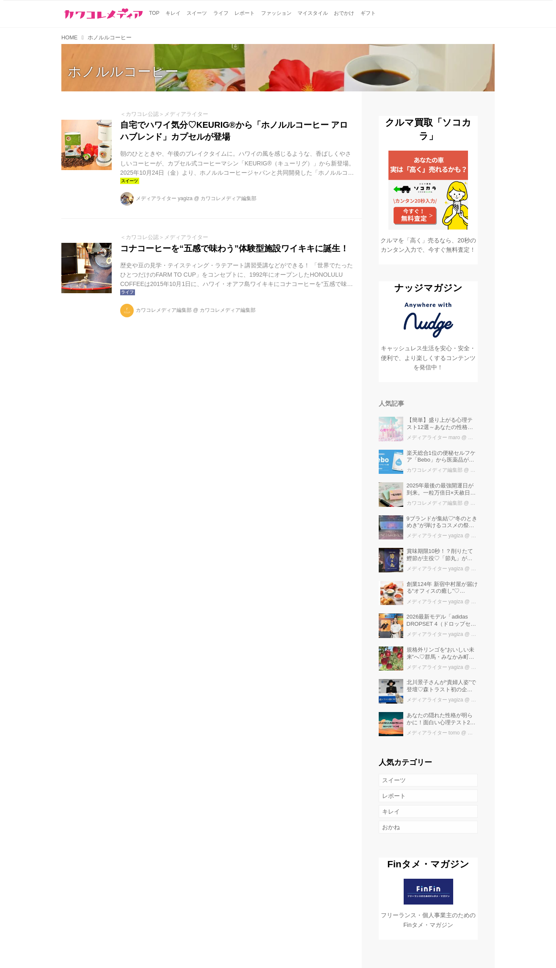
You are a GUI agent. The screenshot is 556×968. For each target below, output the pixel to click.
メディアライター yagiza (164, 198)
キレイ (391, 811)
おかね (391, 827)
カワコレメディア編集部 (228, 198)
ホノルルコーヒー (123, 71)
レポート (394, 795)
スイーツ (394, 780)
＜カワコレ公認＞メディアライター (164, 114)
